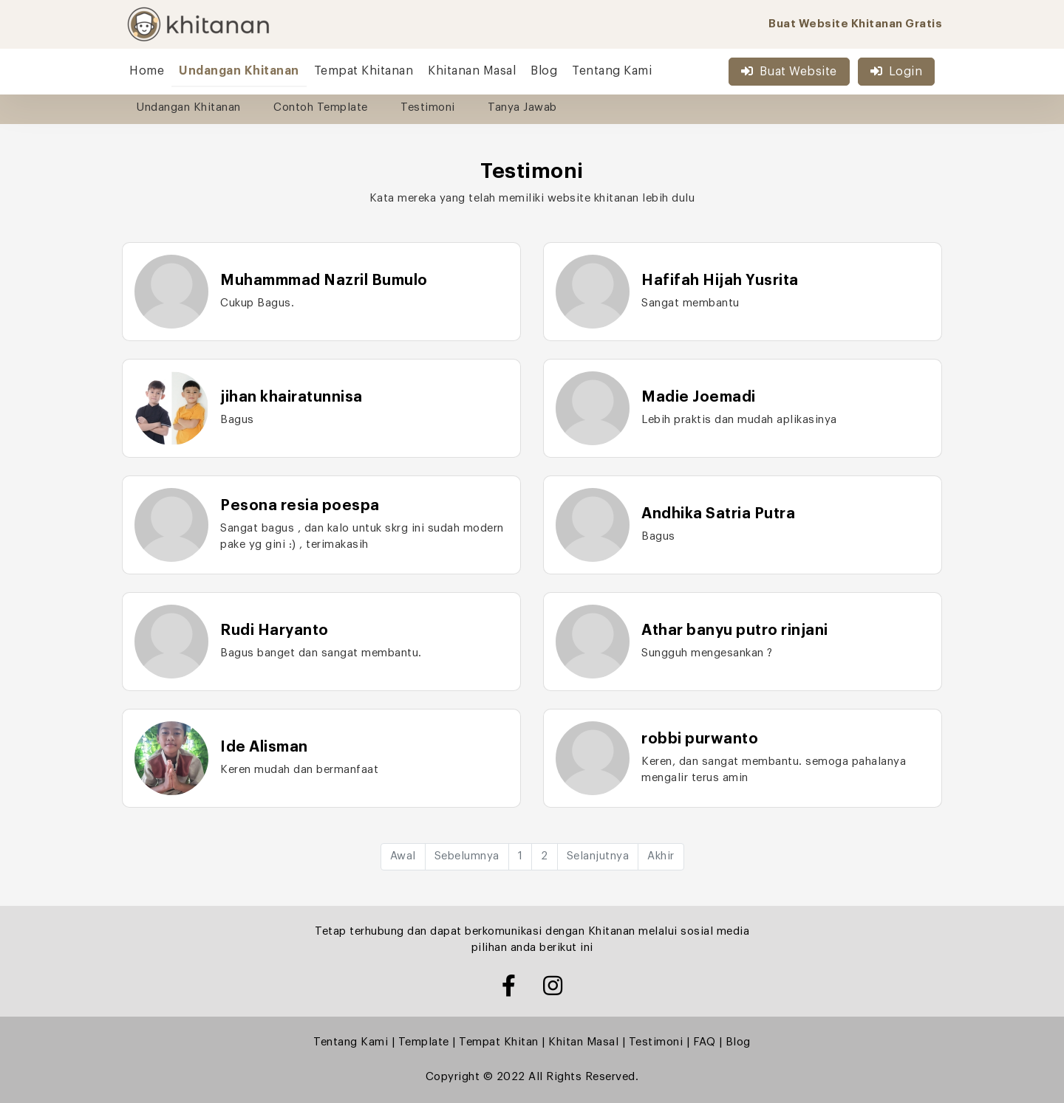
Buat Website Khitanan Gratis (855, 24)
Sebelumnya (466, 856)
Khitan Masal (583, 1042)
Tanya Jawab (522, 107)
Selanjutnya (598, 856)
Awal (403, 856)
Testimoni (427, 107)
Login (896, 71)
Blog (544, 71)
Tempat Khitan (499, 1042)
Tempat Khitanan (364, 71)
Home (146, 71)
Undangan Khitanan (239, 71)
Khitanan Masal (472, 71)
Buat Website (789, 71)
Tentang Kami (612, 71)
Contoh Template (320, 107)
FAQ (704, 1042)
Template (423, 1042)
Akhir (661, 856)
